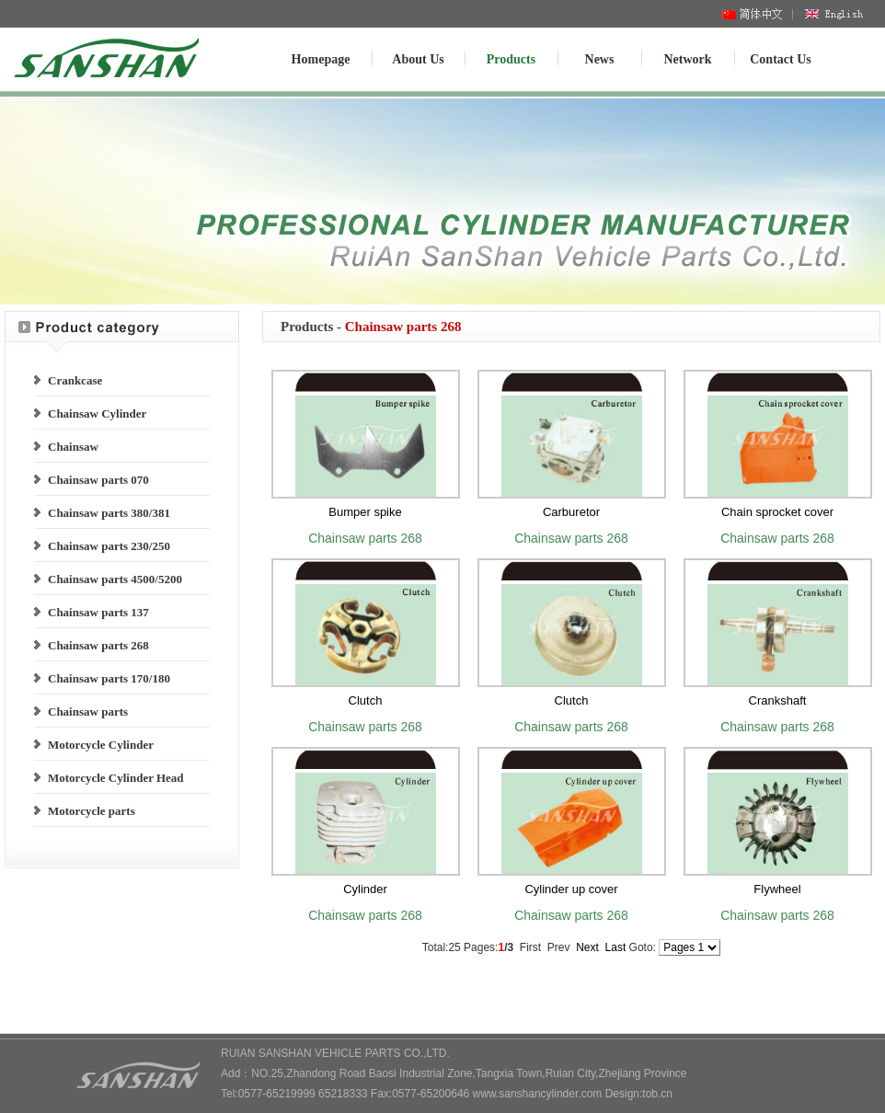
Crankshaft (778, 700)
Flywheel (776, 889)
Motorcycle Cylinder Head (116, 778)
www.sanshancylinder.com (538, 1093)
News (600, 59)
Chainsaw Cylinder (97, 413)
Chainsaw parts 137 (98, 612)
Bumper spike (364, 512)
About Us (417, 59)
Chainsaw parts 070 (98, 480)
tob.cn (657, 1093)
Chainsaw (73, 446)
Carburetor (571, 512)
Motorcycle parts (91, 811)
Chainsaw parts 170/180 (109, 678)
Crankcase (75, 380)
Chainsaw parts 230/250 (109, 546)
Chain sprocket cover (777, 512)
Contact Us (780, 59)
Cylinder (365, 889)
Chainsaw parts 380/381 (109, 513)
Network (687, 59)
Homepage (321, 59)
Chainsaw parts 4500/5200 (115, 579)
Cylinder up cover (570, 889)
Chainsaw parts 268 (98, 645)
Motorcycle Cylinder (101, 745)
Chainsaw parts (88, 711)
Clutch (366, 700)
